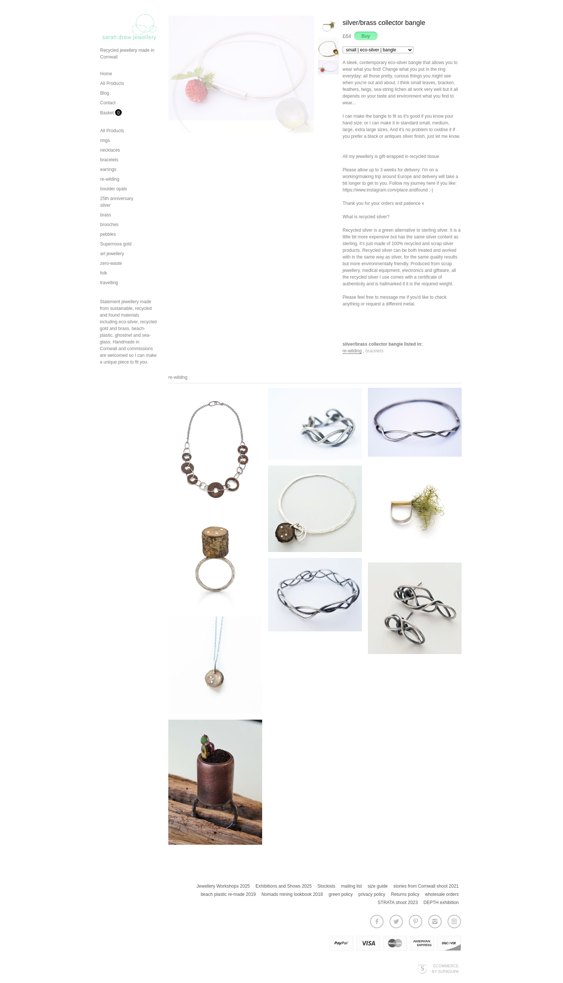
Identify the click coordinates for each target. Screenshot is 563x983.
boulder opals (113, 188)
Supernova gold (115, 244)
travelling (109, 282)
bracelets (109, 159)
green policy (340, 894)
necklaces (110, 150)
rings (105, 140)
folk (103, 273)
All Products (112, 83)
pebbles (108, 234)
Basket (107, 112)
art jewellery (112, 253)
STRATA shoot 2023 (398, 902)
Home (106, 73)
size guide (378, 886)
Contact (107, 102)
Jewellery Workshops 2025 (223, 886)
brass (105, 215)
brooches (109, 224)
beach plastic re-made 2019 (228, 894)
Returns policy (405, 894)
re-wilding (109, 179)
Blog (104, 93)
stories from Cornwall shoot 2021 (426, 886)
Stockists (326, 886)
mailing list (351, 886)
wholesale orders (442, 894)
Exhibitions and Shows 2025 (283, 886)
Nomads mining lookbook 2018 (292, 894)
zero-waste (111, 263)
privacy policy (372, 894)
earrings (108, 169)
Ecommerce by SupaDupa (445, 968)
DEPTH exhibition (441, 902)
